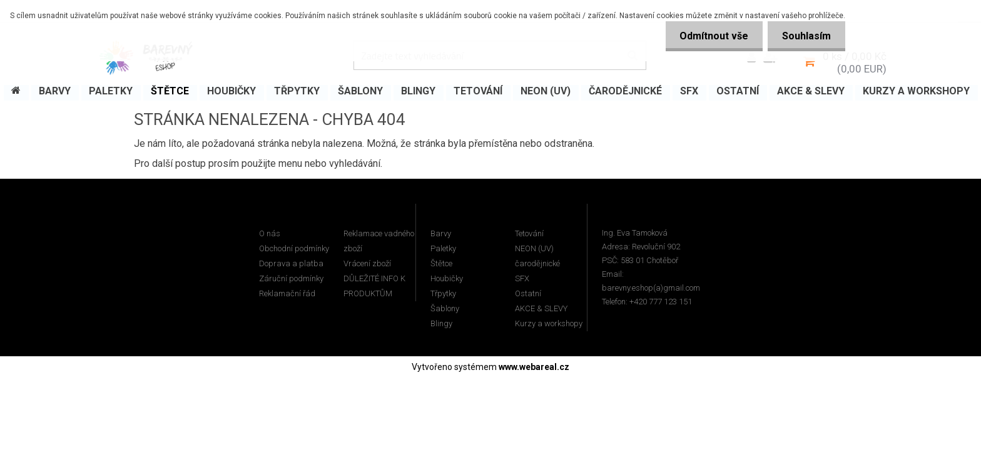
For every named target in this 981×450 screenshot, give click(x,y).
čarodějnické (537, 263)
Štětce (441, 263)
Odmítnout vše (710, 36)
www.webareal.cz (534, 367)
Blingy (441, 323)
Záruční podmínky (291, 278)
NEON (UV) (534, 248)
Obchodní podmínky (294, 248)
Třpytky (443, 293)
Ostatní (528, 293)
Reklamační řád (287, 293)
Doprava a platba (291, 263)
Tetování (529, 233)
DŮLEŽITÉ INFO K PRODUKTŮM (374, 286)
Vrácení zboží (367, 263)
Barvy (440, 233)
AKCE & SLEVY (541, 308)
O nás (269, 233)
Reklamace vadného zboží (378, 241)
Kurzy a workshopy (548, 323)
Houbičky (446, 278)
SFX (522, 278)
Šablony (444, 308)
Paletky (443, 248)
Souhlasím (805, 36)
